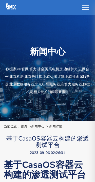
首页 (24, 126)
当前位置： (12, 126)
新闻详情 (55, 126)
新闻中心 (37, 126)
